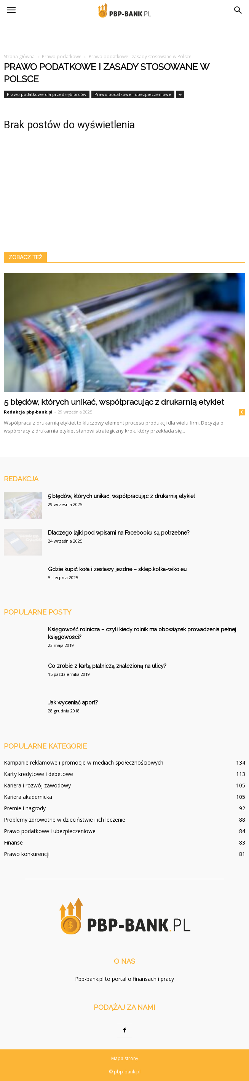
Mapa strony (124, 1058)
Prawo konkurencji (26, 853)
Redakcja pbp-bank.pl (28, 412)
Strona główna (19, 56)
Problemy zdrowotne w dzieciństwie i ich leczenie (64, 819)
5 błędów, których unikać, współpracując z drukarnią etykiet (114, 402)
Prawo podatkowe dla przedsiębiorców (46, 94)
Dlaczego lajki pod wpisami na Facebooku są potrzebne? (119, 533)
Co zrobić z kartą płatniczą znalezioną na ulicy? (107, 666)
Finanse (13, 842)
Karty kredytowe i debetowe (38, 774)
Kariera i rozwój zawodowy (37, 785)
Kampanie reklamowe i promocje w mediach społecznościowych (83, 762)
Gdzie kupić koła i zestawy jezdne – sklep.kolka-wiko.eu (117, 569)
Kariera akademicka (28, 796)
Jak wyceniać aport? (73, 702)
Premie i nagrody (25, 808)
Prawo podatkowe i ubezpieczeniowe (132, 94)
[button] (238, 10)
